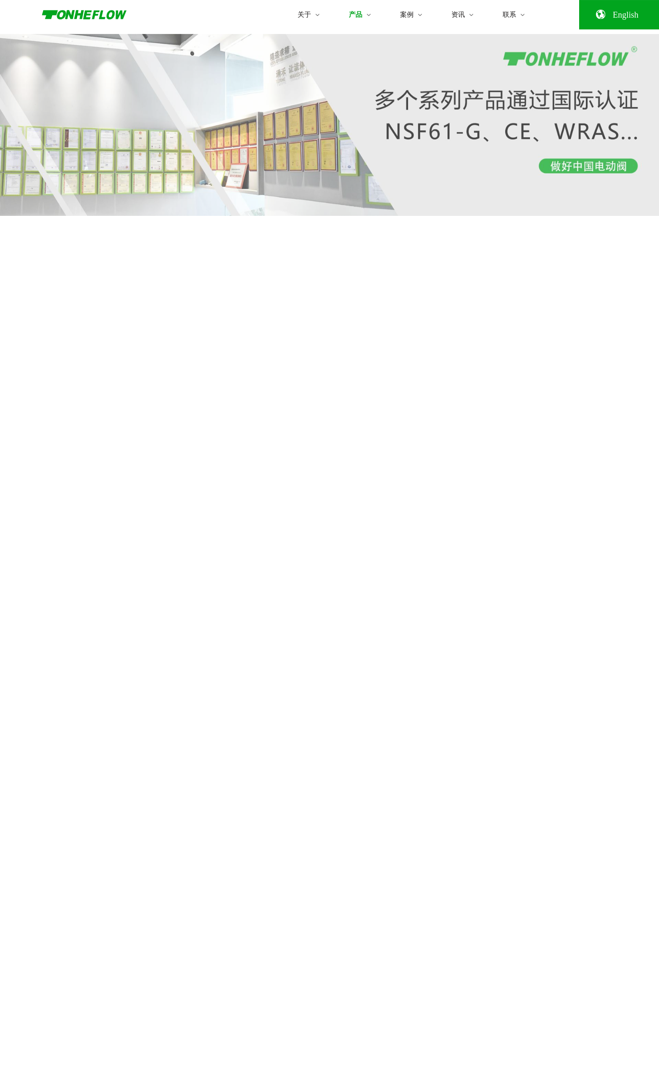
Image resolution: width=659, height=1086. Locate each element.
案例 (411, 14)
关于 (308, 14)
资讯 (462, 14)
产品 (360, 14)
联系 (514, 14)
